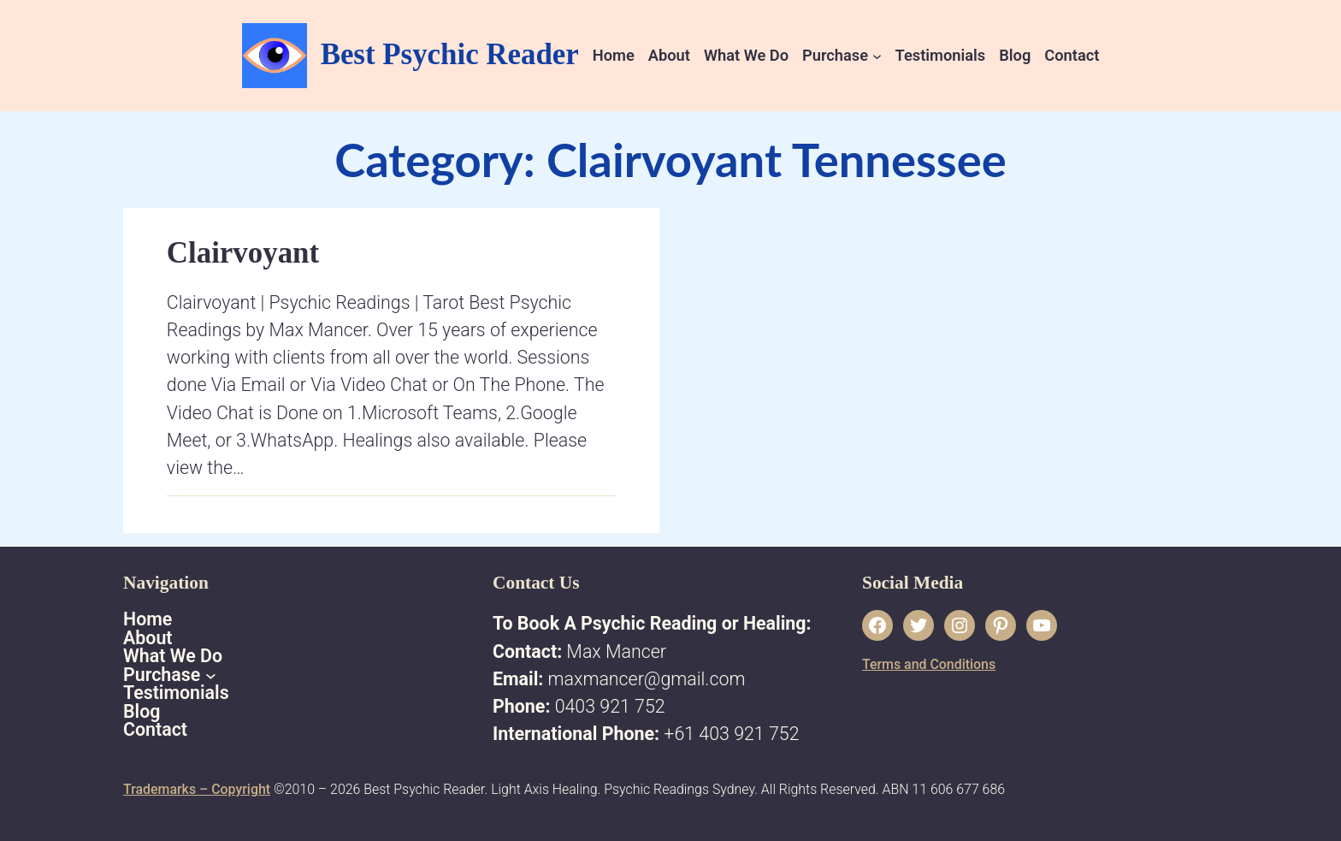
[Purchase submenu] (877, 55)
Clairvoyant (243, 252)
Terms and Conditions (928, 664)
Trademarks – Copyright (196, 789)
